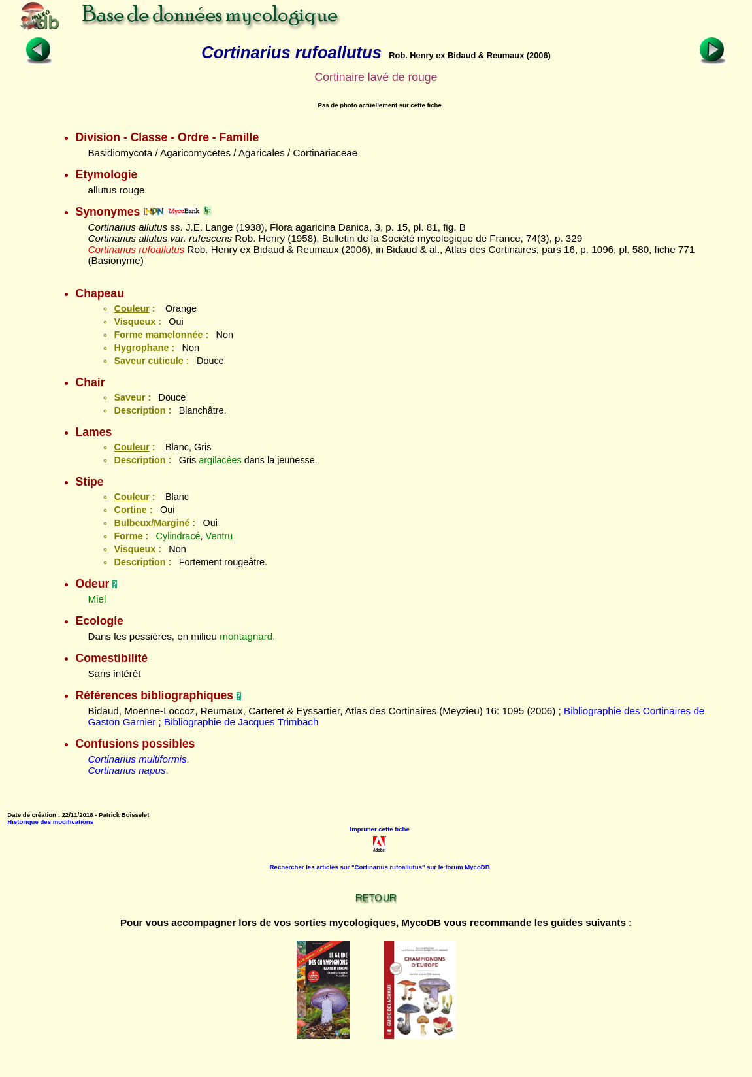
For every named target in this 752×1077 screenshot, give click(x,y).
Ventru (219, 536)
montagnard (246, 636)
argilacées (220, 460)
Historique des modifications (50, 821)
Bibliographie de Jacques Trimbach (241, 721)
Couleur (131, 308)
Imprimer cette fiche (380, 829)
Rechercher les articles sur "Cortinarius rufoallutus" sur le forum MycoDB (380, 866)
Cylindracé (178, 536)
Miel (97, 599)
